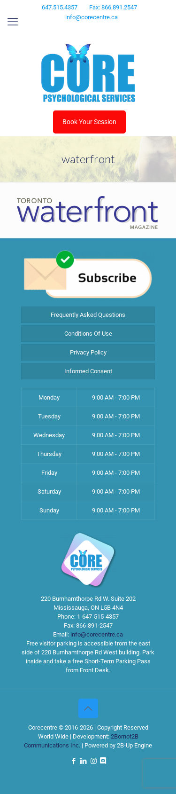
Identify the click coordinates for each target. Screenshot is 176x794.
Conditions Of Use (88, 333)
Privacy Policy (88, 352)
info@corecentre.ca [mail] (91, 17)
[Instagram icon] (94, 29)
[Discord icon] (106, 29)
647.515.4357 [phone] (59, 7)
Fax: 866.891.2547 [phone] (113, 7)
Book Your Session (89, 122)
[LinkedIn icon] (82, 29)
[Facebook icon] (71, 29)
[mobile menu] (13, 22)
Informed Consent (88, 371)
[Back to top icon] (88, 708)
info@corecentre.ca (96, 634)
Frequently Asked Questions (88, 314)
